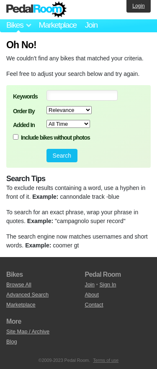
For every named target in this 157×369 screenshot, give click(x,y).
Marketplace (57, 25)
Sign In (108, 284)
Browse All (18, 284)
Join (91, 25)
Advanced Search (27, 294)
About (92, 294)
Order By (24, 111)
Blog (11, 341)
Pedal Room (36, 9)
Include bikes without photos (55, 137)
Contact (94, 304)
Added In (24, 125)
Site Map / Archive (27, 331)
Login (138, 6)
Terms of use (105, 360)
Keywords (25, 96)
